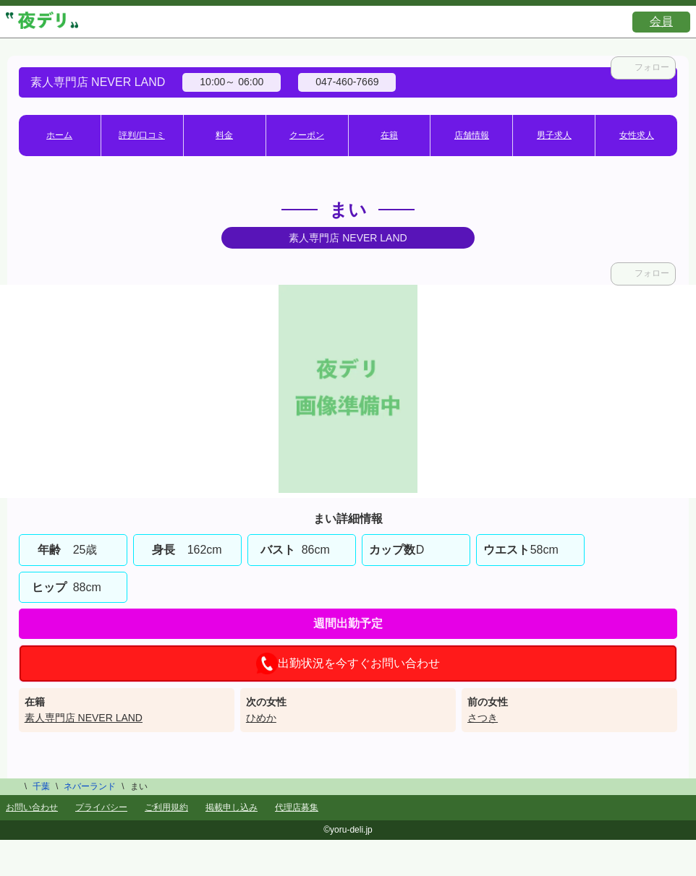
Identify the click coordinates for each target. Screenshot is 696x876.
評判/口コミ (141, 135)
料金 (224, 135)
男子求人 (554, 135)
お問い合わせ (32, 807)
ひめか (261, 717)
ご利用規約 (166, 807)
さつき (482, 717)
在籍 (389, 135)
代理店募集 (296, 807)
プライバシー (101, 807)
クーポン (306, 135)
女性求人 (636, 135)
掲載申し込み (231, 807)
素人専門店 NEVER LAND (84, 717)
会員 (661, 21)
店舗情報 (471, 135)
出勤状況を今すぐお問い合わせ (348, 663)
